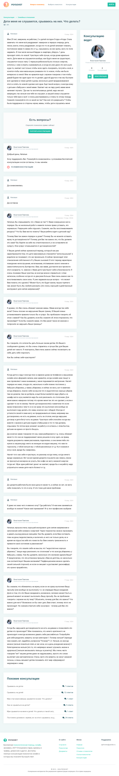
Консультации (9, 17)
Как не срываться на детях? (18, 705)
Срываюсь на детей (15, 692)
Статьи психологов (83, 754)
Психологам (63, 748)
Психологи (80, 748)
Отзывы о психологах (84, 751)
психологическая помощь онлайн (27, 745)
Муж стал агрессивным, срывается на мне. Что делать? (29, 699)
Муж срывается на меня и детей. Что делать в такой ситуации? (31, 711)
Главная (79, 745)
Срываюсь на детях (15, 686)
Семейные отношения (26, 17)
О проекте (62, 745)
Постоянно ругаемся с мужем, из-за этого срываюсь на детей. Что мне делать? (31, 718)
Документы (63, 751)
